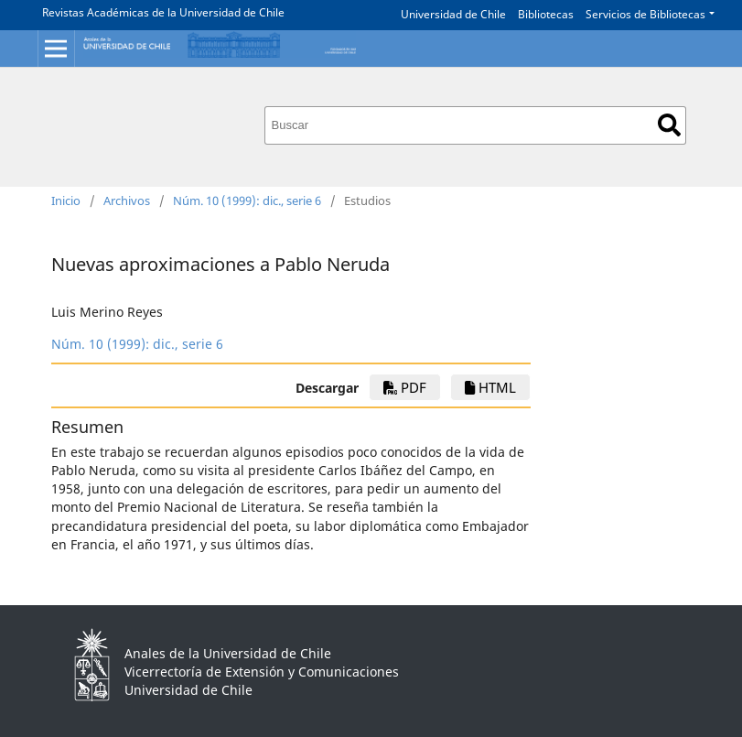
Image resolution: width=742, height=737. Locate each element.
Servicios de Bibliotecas (645, 14)
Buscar (669, 125)
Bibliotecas (546, 14)
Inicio (66, 200)
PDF (404, 387)
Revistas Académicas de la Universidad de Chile (163, 12)
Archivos (126, 200)
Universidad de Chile (453, 14)
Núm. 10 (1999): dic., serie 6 (247, 200)
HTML (490, 387)
